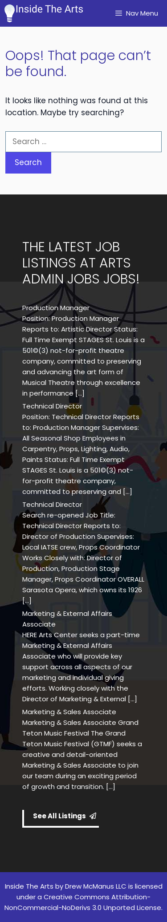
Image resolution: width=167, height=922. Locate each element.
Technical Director (52, 406)
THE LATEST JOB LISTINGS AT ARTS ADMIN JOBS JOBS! (81, 263)
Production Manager (56, 307)
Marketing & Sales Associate (69, 711)
